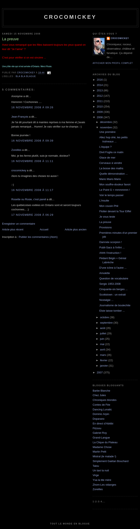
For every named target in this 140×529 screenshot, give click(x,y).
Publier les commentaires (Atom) (38, 236)
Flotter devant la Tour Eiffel (115, 211)
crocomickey (70, 17)
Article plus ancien (76, 229)
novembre (106, 127)
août (103, 328)
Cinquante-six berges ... (113, 289)
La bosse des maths (111, 168)
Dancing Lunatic (102, 409)
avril (103, 349)
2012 (100, 95)
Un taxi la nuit (101, 470)
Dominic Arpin (101, 414)
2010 (100, 106)
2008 (100, 117)
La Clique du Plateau (105, 442)
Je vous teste (107, 216)
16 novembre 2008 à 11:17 (32, 190)
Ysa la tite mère (102, 479)
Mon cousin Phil (108, 205)
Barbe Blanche (101, 390)
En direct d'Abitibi (103, 423)
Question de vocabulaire (113, 278)
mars (103, 354)
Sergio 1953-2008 (109, 283)
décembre (106, 122)
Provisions (105, 227)
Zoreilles (16, 149)
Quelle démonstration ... (113, 173)
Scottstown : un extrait (112, 294)
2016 (100, 79)
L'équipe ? (105, 146)
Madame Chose (102, 447)
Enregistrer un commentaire (18, 223)
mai (102, 344)
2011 (100, 101)
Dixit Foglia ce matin (111, 152)
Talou (96, 465)
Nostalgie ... (106, 299)
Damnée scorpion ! (110, 242)
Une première (107, 131)
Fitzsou (97, 428)
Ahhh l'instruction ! (110, 252)
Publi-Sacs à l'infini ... (112, 247)
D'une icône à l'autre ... (112, 267)
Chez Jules (99, 395)
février (104, 360)
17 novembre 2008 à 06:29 (32, 214)
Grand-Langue (101, 437)
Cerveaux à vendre (110, 162)
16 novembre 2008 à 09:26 (32, 107)
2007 (100, 372)
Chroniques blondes (105, 400)
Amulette (104, 273)
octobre (105, 317)
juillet (103, 333)
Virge (96, 475)
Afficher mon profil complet (113, 63)
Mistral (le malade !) (104, 456)
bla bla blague (26, 76)
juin (102, 338)
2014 (100, 85)
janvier (104, 365)
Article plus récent (12, 229)
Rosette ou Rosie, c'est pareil (28, 199)
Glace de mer (107, 157)
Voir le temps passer (111, 195)
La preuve (105, 222)
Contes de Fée (101, 404)
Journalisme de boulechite (114, 305)
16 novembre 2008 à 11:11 (32, 161)
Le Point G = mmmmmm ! (114, 189)
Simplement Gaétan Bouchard (110, 461)
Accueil (44, 229)
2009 (100, 111)
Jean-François (19, 116)
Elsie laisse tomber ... (112, 310)
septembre (106, 322)
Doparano (98, 418)
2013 (100, 90)
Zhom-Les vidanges (104, 484)
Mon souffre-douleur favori (115, 184)
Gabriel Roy (100, 432)
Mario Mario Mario (110, 179)
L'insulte (104, 200)
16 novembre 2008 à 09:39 (32, 140)
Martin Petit (99, 451)
